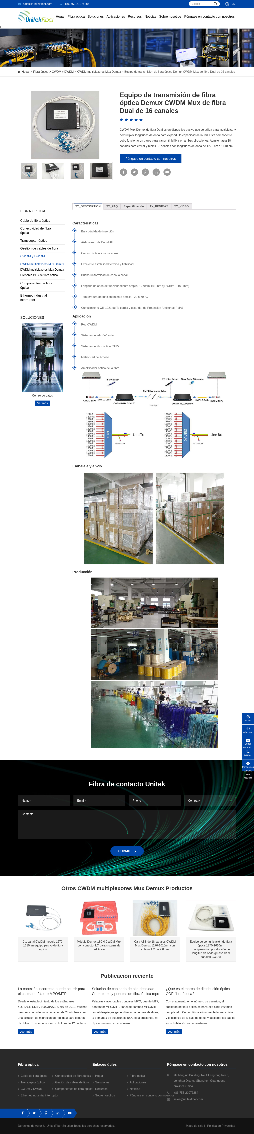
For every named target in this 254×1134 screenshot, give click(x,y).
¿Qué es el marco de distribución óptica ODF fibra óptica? (198, 991)
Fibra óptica (40, 71)
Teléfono (248, 752)
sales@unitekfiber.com (35, 3)
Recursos (135, 20)
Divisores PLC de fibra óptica (39, 275)
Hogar (60, 20)
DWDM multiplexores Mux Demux (42, 269)
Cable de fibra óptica (42, 220)
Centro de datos (42, 395)
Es (233, 3)
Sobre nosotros (170, 20)
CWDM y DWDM (63, 71)
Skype (248, 717)
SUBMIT (127, 851)
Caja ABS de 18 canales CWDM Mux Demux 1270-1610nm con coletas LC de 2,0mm (155, 945)
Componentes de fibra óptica (42, 285)
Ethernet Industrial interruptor (42, 298)
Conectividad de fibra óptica (42, 231)
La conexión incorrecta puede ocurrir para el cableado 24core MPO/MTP (51, 991)
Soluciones (96, 20)
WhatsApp (248, 729)
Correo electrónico (248, 742)
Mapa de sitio (194, 1129)
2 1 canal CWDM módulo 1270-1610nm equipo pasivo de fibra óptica (43, 945)
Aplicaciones (116, 20)
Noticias (150, 20)
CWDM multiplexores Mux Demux (99, 71)
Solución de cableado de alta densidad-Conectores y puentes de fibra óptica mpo (125, 991)
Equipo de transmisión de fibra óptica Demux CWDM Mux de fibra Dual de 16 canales (179, 71)
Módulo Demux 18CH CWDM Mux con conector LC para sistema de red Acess (99, 945)
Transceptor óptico (42, 240)
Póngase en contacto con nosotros (209, 20)
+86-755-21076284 (74, 3)
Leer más (26, 1031)
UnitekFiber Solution (60, 1129)
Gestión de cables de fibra (42, 248)
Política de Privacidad (221, 1129)
